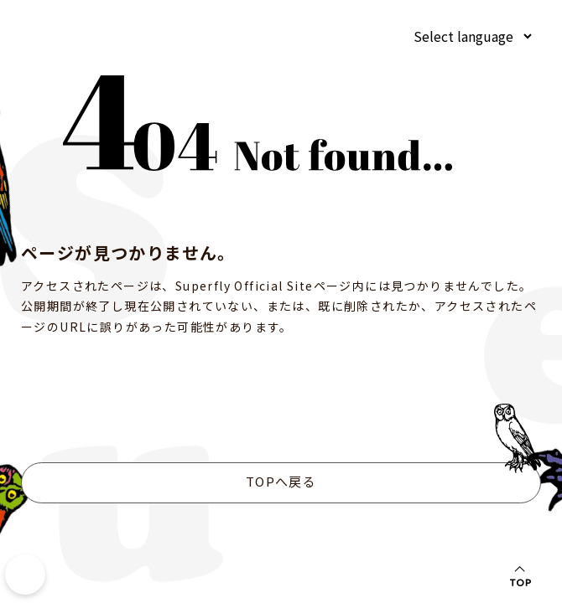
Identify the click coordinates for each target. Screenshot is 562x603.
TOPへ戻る (281, 481)
